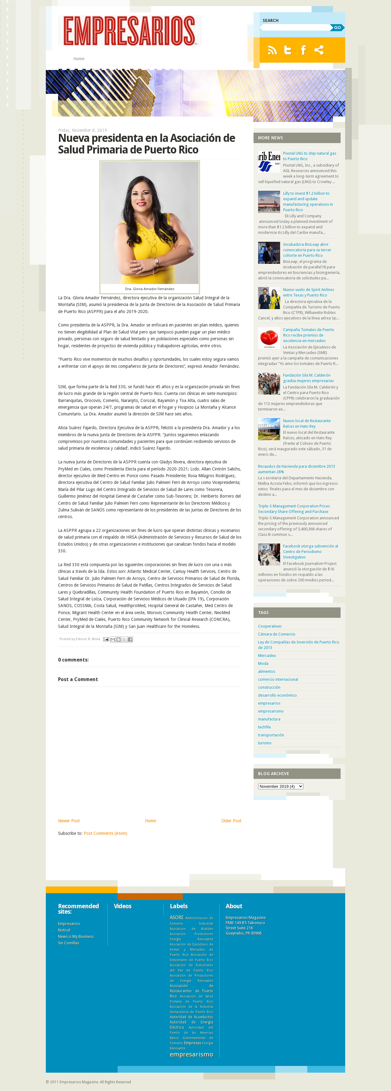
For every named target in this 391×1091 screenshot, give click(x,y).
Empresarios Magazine (79, 1082)
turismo (265, 743)
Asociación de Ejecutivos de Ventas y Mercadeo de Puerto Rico (191, 949)
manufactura (269, 719)
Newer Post (69, 820)
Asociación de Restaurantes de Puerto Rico (191, 991)
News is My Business (76, 936)
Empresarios (69, 923)
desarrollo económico (277, 695)
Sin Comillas (68, 943)
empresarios (269, 703)
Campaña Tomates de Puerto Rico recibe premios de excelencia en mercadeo (308, 335)
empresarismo (271, 711)
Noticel (64, 930)
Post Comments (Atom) (105, 833)
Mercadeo (267, 655)
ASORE (177, 917)
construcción (269, 687)
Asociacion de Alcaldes (191, 929)
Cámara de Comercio (276, 634)
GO (337, 27)
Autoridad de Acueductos (191, 1017)
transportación (271, 735)
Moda (263, 663)
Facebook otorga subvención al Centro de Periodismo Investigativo (310, 551)
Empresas (192, 1043)
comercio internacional (278, 679)
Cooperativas (270, 626)
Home (78, 58)
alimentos (266, 671)
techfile (264, 727)
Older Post (231, 820)
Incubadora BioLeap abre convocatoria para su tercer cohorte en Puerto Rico (307, 250)
